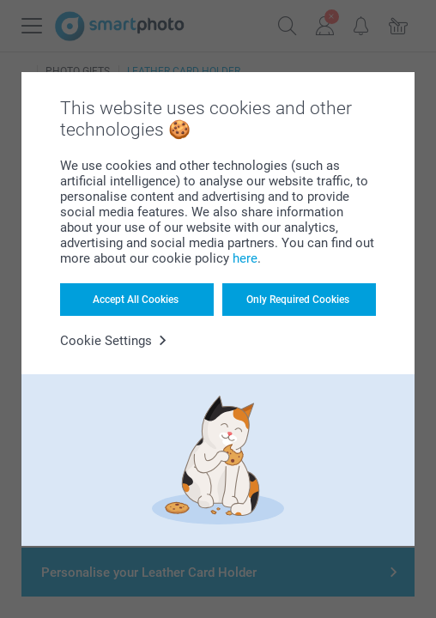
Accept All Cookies (136, 300)
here (245, 258)
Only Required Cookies (297, 300)
